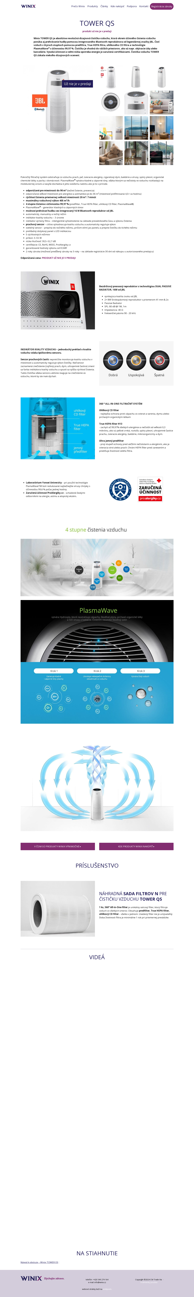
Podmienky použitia (148, 1282)
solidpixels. (107, 1289)
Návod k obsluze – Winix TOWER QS (39, 1262)
